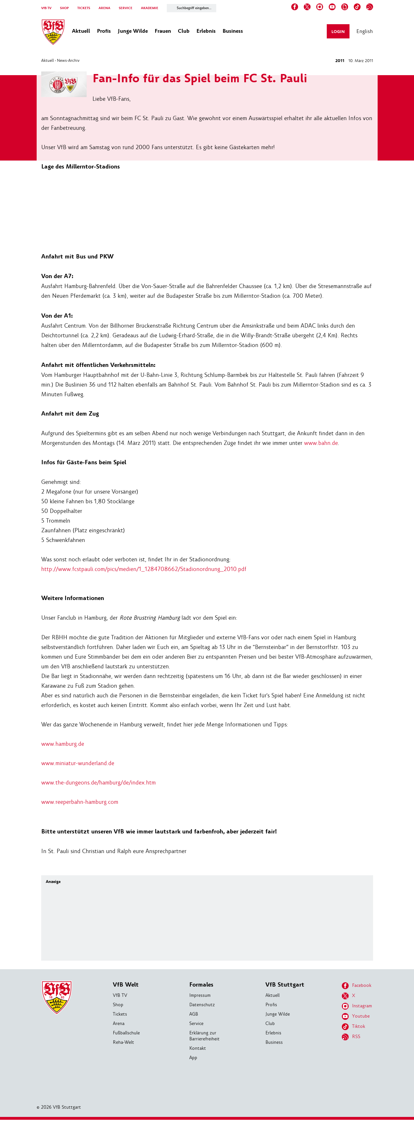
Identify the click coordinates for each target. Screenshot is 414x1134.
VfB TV (46, 8)
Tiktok (353, 1026)
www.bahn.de (321, 443)
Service (196, 1023)
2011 (339, 61)
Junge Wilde (277, 1014)
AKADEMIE (149, 8)
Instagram (357, 1006)
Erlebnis (273, 1033)
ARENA (104, 8)
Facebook (356, 985)
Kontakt (197, 1048)
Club (270, 1023)
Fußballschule (126, 1033)
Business (274, 1042)
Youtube (356, 1016)
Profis (271, 1005)
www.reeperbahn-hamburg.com (79, 802)
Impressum (200, 995)
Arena (118, 1023)
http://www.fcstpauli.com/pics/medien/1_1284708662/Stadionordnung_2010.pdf (143, 569)
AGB (193, 1014)
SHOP (64, 8)
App (193, 1058)
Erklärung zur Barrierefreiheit (204, 1036)
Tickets (120, 1014)
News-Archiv (68, 60)
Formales (201, 985)
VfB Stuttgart (284, 985)
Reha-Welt (123, 1042)
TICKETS (83, 8)
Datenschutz (202, 1005)
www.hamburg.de (62, 743)
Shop (118, 1005)
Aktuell (47, 60)
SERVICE (125, 8)
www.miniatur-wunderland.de (77, 763)
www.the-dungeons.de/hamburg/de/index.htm (98, 782)
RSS (351, 1037)
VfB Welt (126, 985)
